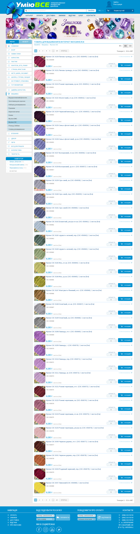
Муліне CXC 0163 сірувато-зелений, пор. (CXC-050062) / (72, 235)
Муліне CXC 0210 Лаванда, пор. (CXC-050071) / (69, 359)
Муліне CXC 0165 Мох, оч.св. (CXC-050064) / (67, 263)
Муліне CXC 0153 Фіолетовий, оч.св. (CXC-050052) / (71, 98)
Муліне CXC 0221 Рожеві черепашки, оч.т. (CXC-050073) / (73, 387)
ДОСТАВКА (14, 520)
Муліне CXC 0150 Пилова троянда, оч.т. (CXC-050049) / (72, 57)
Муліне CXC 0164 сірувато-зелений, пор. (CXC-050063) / (72, 249)
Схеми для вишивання (16, 129)
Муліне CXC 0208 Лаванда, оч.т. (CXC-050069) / (69, 332)
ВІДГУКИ (13, 522)
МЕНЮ (12, 41)
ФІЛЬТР (25, 41)
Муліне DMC (13, 119)
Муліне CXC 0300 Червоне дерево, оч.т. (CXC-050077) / (72, 442)
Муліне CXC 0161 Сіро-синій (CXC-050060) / (67, 208)
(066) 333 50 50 (127, 520)
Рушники (12, 108)
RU (100, 10)
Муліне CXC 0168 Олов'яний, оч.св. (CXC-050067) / (70, 304)
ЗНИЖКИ (13, 517)
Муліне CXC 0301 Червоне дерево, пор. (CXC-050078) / (72, 455)
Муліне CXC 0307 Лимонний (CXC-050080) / (67, 483)
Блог (81, 15)
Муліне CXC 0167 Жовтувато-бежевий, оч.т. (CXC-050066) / (74, 290)
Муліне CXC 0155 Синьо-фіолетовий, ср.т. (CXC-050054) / (73, 125)
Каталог (29, 15)
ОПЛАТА (13, 515)
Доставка (50, 15)
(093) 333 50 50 (127, 517)
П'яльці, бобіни (14, 126)
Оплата (39, 15)
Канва (11, 115)
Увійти (116, 2)
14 (57, 51)
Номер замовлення (44, 515)
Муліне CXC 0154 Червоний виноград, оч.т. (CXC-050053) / (73, 112)
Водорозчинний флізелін (18, 98)
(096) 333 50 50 (127, 515)
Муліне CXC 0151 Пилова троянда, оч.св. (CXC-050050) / (72, 70)
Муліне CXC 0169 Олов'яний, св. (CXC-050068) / (69, 318)
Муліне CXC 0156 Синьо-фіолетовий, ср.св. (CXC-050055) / (73, 139)
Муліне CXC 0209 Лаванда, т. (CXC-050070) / (68, 345)
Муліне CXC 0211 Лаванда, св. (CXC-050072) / (68, 373)
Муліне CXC (13, 122)
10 (53, 51)
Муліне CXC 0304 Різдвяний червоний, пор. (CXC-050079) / (73, 469)
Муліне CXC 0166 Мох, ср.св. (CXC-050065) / (67, 277)
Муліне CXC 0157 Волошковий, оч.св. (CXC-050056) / (71, 153)
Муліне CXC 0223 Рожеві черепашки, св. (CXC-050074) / (72, 400)
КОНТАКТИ (128, 510)
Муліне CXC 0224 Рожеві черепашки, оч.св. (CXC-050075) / (73, 414)
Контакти (91, 15)
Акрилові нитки (14, 112)
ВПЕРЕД (64, 51)
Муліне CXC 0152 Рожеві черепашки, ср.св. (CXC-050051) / (73, 84)
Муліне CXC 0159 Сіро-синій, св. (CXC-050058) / (69, 180)
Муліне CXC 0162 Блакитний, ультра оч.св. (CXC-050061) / (73, 222)
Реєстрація (117, 4)
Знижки (62, 15)
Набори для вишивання (17, 105)
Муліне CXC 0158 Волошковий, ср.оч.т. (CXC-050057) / (71, 167)
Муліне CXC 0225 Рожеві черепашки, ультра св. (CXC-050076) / (75, 428)
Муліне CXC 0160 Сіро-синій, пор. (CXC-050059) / (69, 194)
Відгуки (72, 15)
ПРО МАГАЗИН (15, 525)
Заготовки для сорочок (17, 101)
